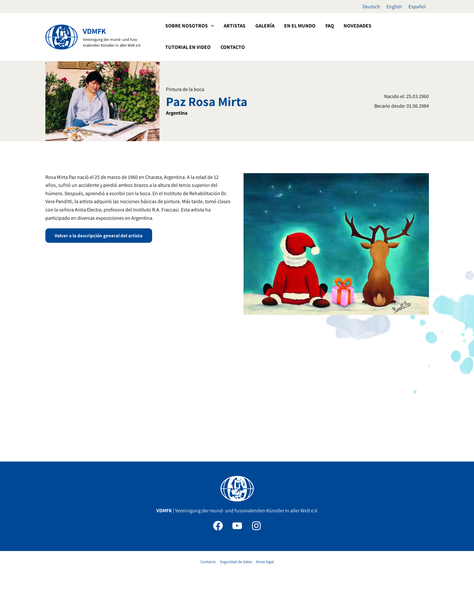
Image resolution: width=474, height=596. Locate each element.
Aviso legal (265, 561)
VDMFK (94, 31)
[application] (210, 26)
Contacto (208, 561)
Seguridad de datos (236, 561)
